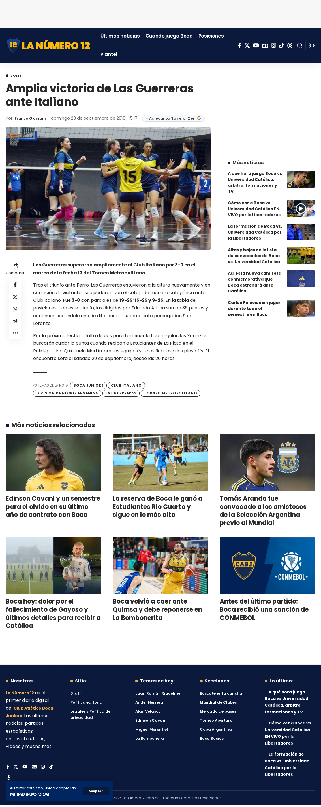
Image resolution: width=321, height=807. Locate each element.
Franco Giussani (33, 119)
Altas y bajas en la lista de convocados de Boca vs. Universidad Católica (254, 251)
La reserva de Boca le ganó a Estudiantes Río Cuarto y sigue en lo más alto (157, 507)
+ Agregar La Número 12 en (179, 119)
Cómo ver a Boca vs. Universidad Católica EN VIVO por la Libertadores (254, 204)
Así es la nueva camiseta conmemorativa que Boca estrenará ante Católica (254, 278)
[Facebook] (239, 45)
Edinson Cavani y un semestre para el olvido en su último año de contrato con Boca (53, 507)
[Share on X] (15, 300)
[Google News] (265, 45)
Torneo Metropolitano (170, 394)
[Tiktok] (282, 45)
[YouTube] (256, 45)
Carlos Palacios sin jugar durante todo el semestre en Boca (254, 304)
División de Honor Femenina (67, 394)
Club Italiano (126, 386)
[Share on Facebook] (15, 287)
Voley (19, 76)
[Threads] (290, 45)
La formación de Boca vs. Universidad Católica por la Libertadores (255, 228)
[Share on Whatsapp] (15, 314)
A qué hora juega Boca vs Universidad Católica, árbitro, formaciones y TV (255, 178)
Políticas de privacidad (33, 793)
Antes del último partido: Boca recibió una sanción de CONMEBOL (264, 610)
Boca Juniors (88, 386)
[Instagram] (274, 45)
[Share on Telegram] (15, 327)
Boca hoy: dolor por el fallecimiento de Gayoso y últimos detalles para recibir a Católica (53, 614)
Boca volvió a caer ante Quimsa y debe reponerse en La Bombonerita (157, 610)
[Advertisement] (160, 12)
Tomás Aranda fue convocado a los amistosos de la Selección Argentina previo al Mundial (263, 511)
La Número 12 (21, 693)
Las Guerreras (121, 394)
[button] (95, 790)
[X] (247, 45)
